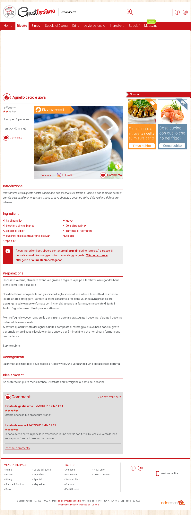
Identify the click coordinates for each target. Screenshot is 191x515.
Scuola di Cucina (56, 26)
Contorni (69, 484)
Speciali (134, 26)
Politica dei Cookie (89, 504)
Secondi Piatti (72, 479)
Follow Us (67, 175)
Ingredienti (117, 26)
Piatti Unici (99, 469)
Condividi (46, 175)
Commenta (114, 175)
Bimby (36, 26)
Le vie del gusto (94, 26)
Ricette (22, 26)
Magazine (151, 25)
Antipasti (70, 469)
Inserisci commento (17, 448)
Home (8, 26)
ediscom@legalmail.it (69, 501)
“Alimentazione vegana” (47, 260)
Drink (75, 26)
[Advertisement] (95, 60)
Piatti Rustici (72, 489)
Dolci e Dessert (102, 474)
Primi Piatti (71, 474)
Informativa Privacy (68, 504)
